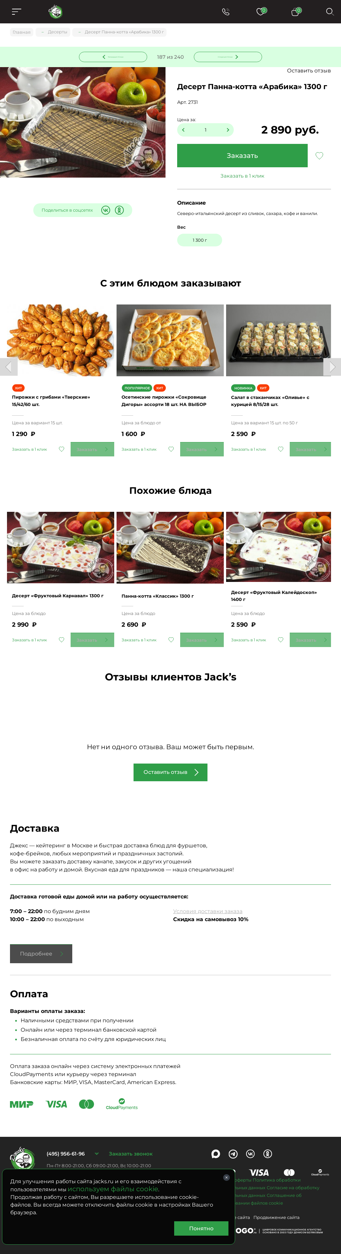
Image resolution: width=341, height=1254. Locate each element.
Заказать (242, 157)
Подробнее (36, 943)
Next (332, 364)
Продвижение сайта (276, 1206)
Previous (9, 364)
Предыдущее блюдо (117, 56)
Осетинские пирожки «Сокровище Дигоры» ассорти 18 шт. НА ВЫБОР (169, 395)
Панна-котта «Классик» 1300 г (168, 585)
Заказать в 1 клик (242, 177)
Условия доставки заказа (207, 901)
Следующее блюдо (224, 56)
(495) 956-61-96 (66, 1143)
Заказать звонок (131, 1143)
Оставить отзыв (309, 71)
